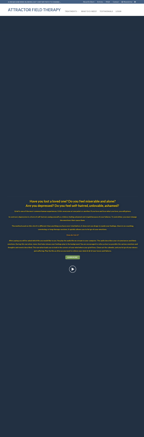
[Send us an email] (135, 2)
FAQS (108, 2)
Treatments (71, 11)
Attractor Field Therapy (34, 10)
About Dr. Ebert (88, 2)
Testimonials (106, 11)
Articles (100, 2)
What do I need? (89, 11)
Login (118, 11)
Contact (116, 2)
